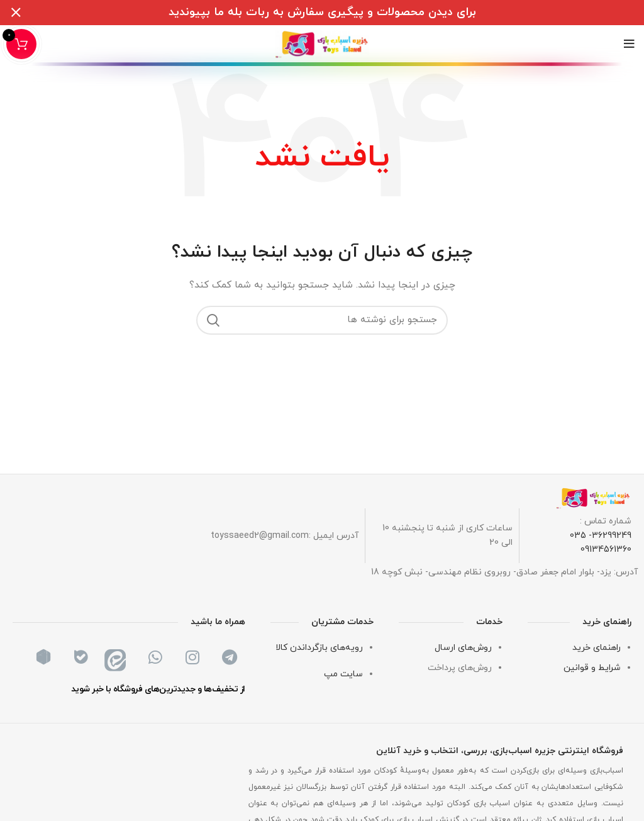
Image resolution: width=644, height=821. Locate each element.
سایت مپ (343, 674)
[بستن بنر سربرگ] (15, 12)
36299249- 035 (600, 536)
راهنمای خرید (596, 648)
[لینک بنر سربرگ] (341, 12)
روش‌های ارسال (463, 648)
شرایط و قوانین (592, 668)
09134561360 (605, 550)
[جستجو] (322, 320)
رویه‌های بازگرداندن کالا (319, 648)
